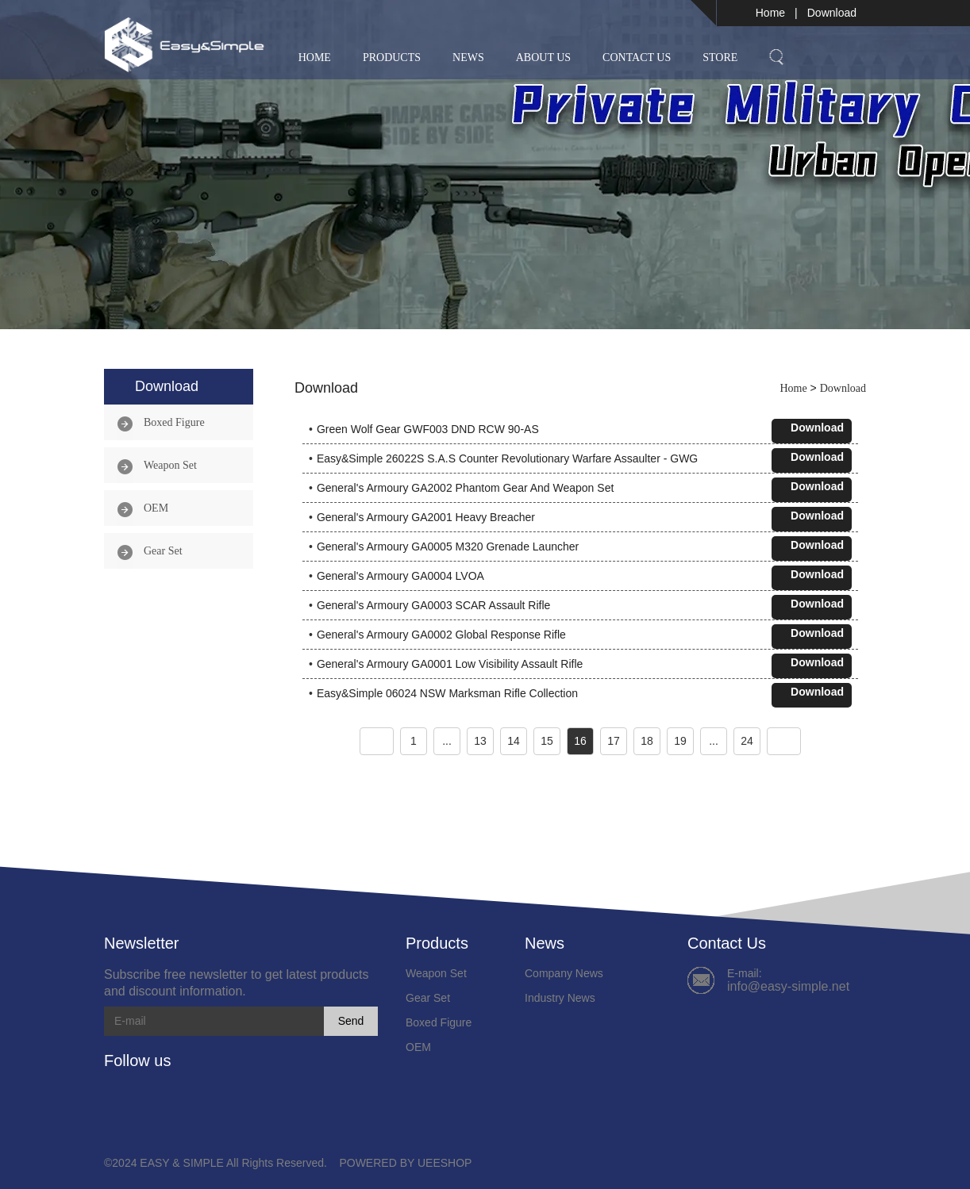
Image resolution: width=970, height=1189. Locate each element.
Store (719, 57)
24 (747, 740)
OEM (156, 508)
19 (680, 740)
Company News (564, 973)
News (468, 57)
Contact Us (636, 57)
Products (392, 57)
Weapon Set (170, 465)
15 (547, 740)
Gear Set (163, 551)
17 (613, 740)
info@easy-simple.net (788, 986)
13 (480, 740)
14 (513, 740)
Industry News (560, 997)
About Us (543, 57)
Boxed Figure (174, 422)
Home (770, 12)
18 (647, 740)
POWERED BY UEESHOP (405, 1162)
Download (831, 12)
